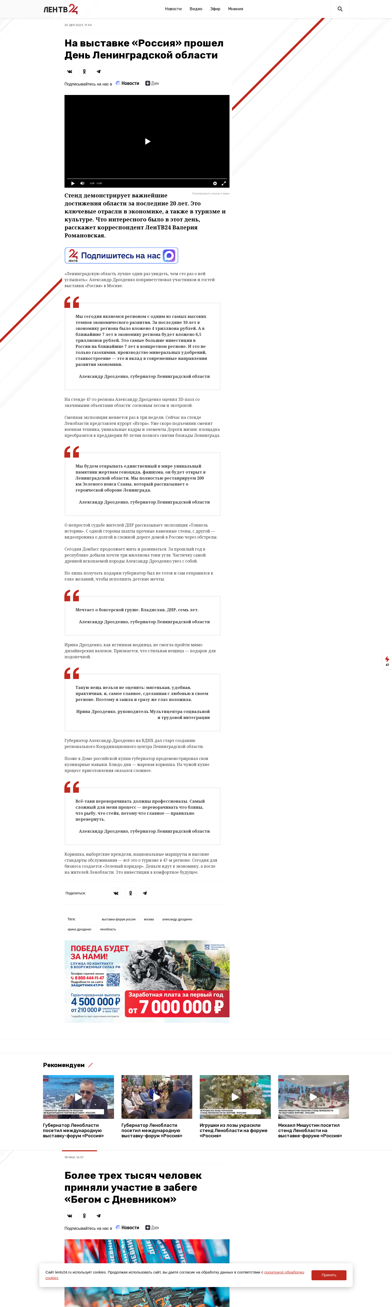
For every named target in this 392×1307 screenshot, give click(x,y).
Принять (329, 1275)
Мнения (235, 8)
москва (149, 919)
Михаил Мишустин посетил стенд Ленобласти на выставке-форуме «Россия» (310, 1131)
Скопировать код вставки (211, 193)
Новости (173, 8)
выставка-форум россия (119, 919)
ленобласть (108, 929)
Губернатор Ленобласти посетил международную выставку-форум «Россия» (73, 1131)
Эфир (215, 8)
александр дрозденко (177, 919)
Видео (196, 8)
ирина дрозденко (80, 929)
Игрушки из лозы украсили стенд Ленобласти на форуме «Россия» (234, 1131)
